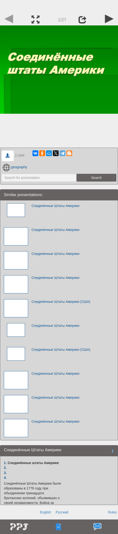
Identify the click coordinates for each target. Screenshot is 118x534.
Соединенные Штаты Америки (55, 373)
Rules (112, 512)
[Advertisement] (59, 6)
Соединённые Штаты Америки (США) (60, 302)
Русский (62, 512)
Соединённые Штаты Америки (55, 206)
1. (5, 463)
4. (5, 478)
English (45, 512)
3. (5, 473)
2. (5, 468)
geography (15, 167)
